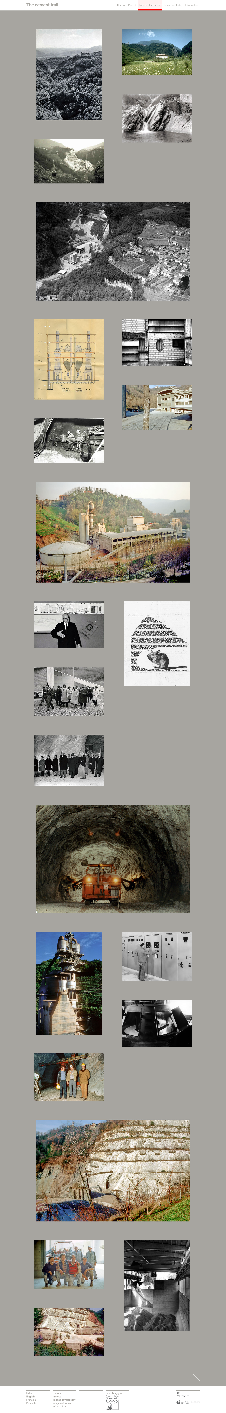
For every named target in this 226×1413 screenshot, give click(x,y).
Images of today (173, 5)
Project (132, 5)
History (121, 5)
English (30, 1397)
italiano (30, 1393)
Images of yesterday (150, 5)
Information (191, 5)
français (31, 1400)
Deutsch (31, 1403)
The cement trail (42, 5)
